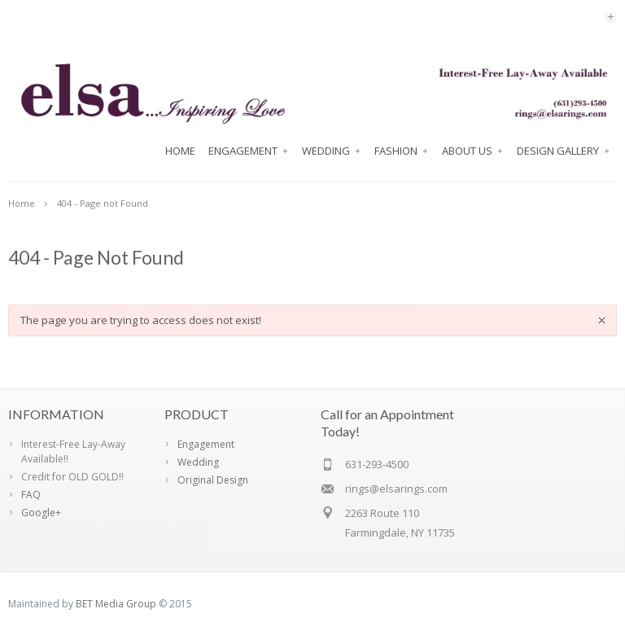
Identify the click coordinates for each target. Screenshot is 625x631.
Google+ (41, 512)
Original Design (212, 480)
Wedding (331, 150)
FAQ (31, 495)
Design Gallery (563, 150)
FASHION (401, 150)
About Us (473, 150)
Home (180, 150)
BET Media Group (116, 604)
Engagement (248, 150)
